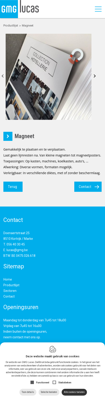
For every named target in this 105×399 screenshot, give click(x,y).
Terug (12, 187)
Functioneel (42, 382)
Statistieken (64, 382)
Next (93, 77)
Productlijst (11, 285)
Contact (85, 187)
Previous (4, 77)
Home (7, 279)
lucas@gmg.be (17, 250)
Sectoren (9, 291)
